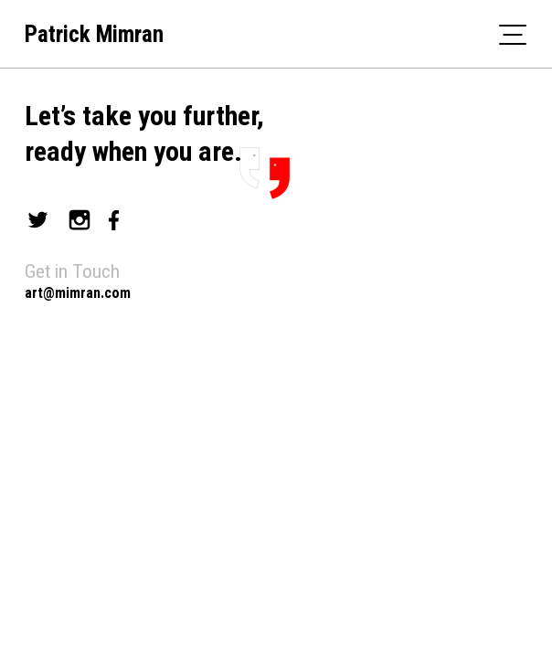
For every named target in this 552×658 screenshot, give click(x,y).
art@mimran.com (78, 293)
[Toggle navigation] (512, 34)
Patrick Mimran (94, 34)
